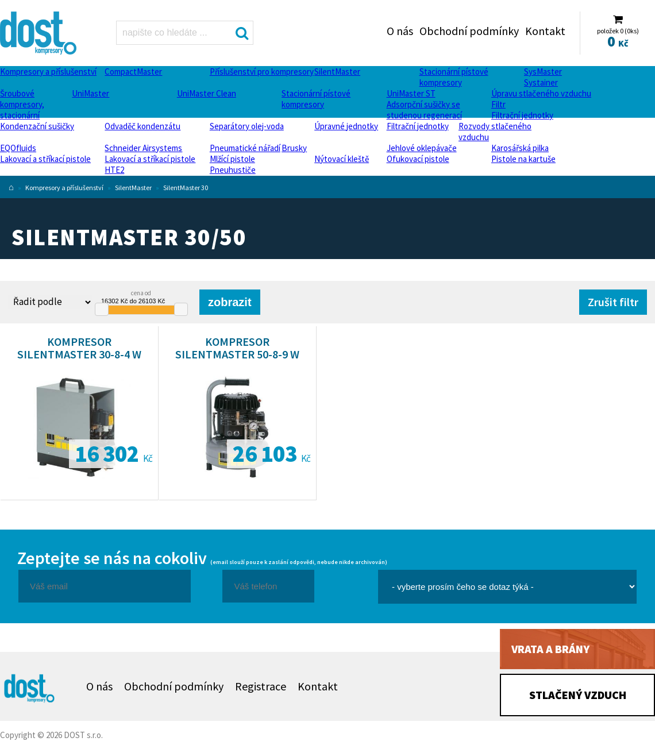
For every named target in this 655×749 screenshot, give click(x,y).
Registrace (260, 686)
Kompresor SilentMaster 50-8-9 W (237, 347)
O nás (400, 31)
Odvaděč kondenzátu (142, 126)
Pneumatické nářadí (245, 147)
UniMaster (90, 93)
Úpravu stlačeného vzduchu (541, 93)
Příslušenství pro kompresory (262, 71)
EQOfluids (18, 147)
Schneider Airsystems (143, 147)
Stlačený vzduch (577, 695)
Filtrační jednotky (522, 115)
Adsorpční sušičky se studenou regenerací (424, 110)
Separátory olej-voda (247, 126)
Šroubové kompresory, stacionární (22, 104)
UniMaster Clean (206, 93)
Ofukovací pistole (418, 158)
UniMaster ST (411, 93)
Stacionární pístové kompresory (453, 77)
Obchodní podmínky (469, 31)
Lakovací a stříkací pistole (45, 158)
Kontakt (545, 31)
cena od (141, 293)
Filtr (498, 104)
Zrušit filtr (613, 302)
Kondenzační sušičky (37, 126)
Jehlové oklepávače (422, 147)
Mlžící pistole (232, 158)
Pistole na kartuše (523, 158)
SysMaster (543, 71)
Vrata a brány (550, 649)
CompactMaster (133, 71)
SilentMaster (337, 71)
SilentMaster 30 (185, 187)
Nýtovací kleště (341, 158)
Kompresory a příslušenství (48, 71)
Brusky (294, 147)
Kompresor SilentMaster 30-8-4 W (79, 347)
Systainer (541, 82)
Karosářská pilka (520, 147)
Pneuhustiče (233, 169)
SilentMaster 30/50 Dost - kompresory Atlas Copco (39, 33)
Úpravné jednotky (346, 126)
